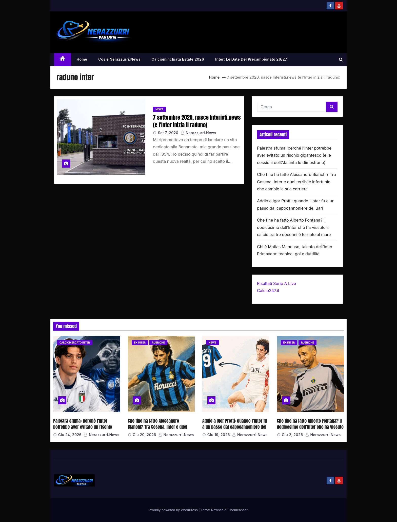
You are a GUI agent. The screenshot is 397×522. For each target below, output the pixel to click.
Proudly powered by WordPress (173, 510)
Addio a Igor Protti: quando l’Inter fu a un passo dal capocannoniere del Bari (234, 426)
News (159, 109)
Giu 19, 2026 (218, 435)
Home (82, 59)
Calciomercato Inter (74, 342)
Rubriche (158, 342)
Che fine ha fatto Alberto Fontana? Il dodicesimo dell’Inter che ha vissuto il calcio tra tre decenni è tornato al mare (294, 227)
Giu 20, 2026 (144, 435)
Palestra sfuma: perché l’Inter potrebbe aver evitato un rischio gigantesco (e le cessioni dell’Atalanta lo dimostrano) (294, 155)
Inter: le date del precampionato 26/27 (251, 59)
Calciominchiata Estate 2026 (178, 59)
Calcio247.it (268, 290)
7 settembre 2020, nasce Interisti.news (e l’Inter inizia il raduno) (197, 121)
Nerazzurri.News (198, 133)
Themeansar (237, 510)
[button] (341, 59)
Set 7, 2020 (168, 133)
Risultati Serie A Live (276, 283)
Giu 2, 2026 (292, 435)
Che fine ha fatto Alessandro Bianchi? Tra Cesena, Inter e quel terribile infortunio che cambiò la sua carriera (296, 181)
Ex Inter (140, 342)
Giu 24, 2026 (70, 435)
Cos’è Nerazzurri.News (119, 59)
